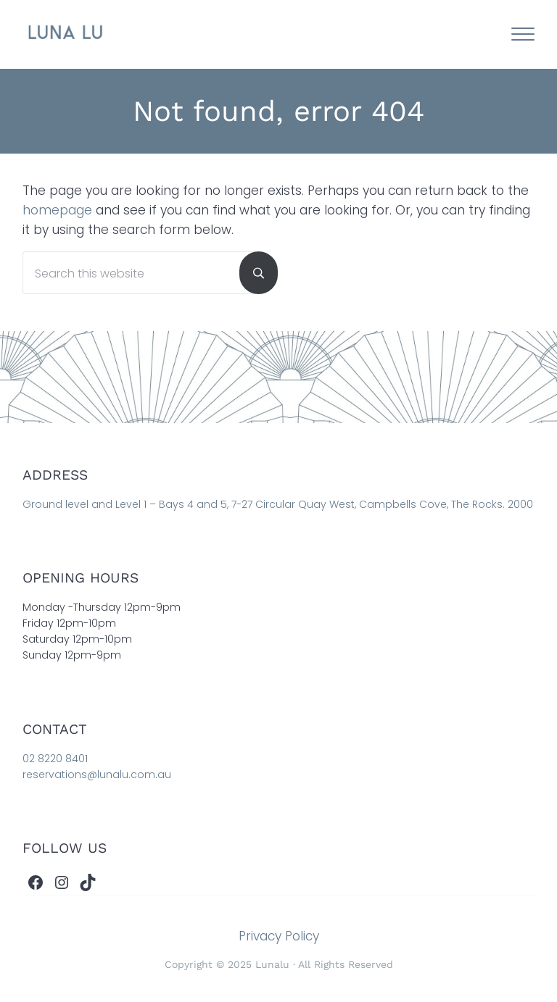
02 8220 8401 (55, 758)
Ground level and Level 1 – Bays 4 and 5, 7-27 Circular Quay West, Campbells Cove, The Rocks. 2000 (277, 504)
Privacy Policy (279, 936)
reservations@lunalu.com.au (96, 774)
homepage (57, 210)
